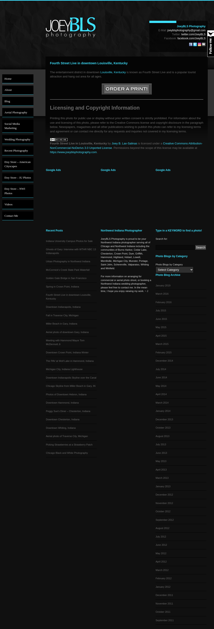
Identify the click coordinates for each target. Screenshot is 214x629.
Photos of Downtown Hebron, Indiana (66, 394)
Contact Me (11, 215)
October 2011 (163, 611)
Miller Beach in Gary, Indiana (61, 323)
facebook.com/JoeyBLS (191, 38)
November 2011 (164, 603)
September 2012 (165, 520)
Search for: (162, 238)
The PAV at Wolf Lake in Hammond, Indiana (70, 361)
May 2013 (161, 461)
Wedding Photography (17, 139)
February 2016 (164, 302)
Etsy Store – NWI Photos (14, 191)
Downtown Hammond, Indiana (62, 402)
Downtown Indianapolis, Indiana (63, 307)
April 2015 (161, 335)
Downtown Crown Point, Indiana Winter (67, 352)
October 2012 (163, 511)
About (8, 90)
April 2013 (161, 469)
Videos (8, 204)
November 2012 (164, 503)
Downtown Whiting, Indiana (61, 428)
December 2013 (164, 419)
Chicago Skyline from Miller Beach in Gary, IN (70, 386)
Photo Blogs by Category (169, 264)
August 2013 (162, 436)
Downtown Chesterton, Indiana (62, 419)
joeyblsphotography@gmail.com (186, 30)
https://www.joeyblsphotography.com (73, 152)
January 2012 (163, 586)
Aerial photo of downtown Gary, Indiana (67, 332)
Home (8, 78)
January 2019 (163, 285)
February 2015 (164, 352)
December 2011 (164, 595)
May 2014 (161, 386)
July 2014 (161, 369)
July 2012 (161, 536)
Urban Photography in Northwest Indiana (68, 261)
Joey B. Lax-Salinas (124, 143)
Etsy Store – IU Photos (17, 177)
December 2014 (164, 360)
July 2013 (161, 444)
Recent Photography (16, 150)
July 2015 (161, 310)
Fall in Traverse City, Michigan (62, 315)
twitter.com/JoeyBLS (193, 34)
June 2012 (161, 545)
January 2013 (163, 486)
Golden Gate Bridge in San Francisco (66, 278)
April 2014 (161, 394)
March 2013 (162, 478)
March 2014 (162, 402)
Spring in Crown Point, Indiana (62, 286)
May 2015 (161, 327)
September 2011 (165, 620)
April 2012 (161, 561)
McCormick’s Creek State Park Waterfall (68, 270)
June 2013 (161, 453)
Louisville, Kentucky (113, 72)
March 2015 (162, 344)
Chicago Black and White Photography (67, 453)
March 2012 (162, 570)
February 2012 (164, 578)
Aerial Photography (15, 112)
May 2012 (161, 553)
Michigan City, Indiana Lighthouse (64, 369)
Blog (7, 101)
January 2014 (163, 411)
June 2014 (161, 377)
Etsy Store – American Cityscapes (17, 164)
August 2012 (162, 528)
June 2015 (161, 319)
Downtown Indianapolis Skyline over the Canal (71, 377)
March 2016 (162, 293)
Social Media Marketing (12, 126)
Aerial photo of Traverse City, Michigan (67, 436)
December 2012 (164, 494)
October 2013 (163, 427)
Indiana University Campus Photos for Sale (69, 241)
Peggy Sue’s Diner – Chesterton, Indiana (68, 411)
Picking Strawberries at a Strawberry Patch (69, 444)
